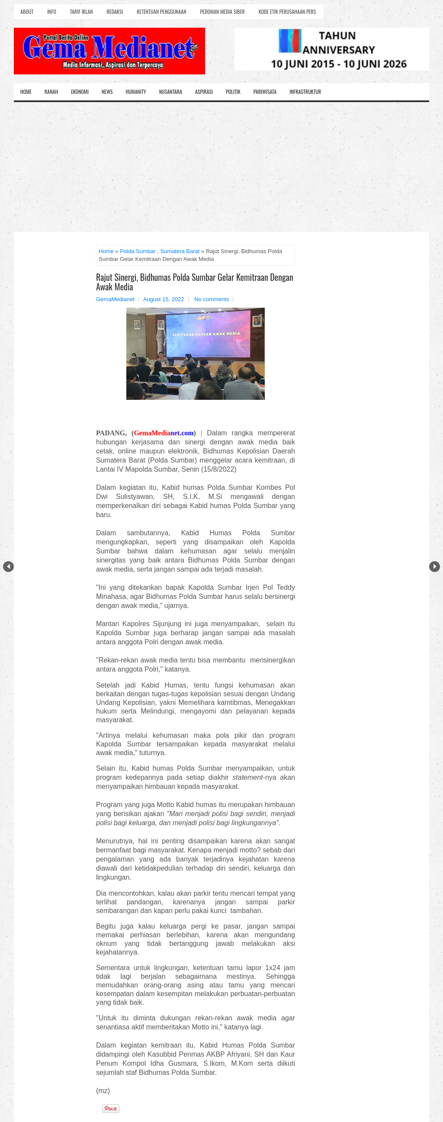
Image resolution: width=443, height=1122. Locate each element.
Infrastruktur (305, 91)
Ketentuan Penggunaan (161, 11)
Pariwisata (265, 91)
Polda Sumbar (137, 251)
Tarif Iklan (81, 11)
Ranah (51, 91)
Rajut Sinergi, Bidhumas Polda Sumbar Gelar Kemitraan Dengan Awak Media (194, 281)
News (107, 91)
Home (26, 91)
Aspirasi (204, 91)
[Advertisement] (221, 167)
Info (51, 11)
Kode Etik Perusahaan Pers (287, 11)
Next (434, 566)
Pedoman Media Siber (222, 11)
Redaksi (115, 11)
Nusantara (170, 91)
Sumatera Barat (179, 251)
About (26, 11)
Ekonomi (80, 91)
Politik (233, 91)
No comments (211, 299)
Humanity (136, 91)
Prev (8, 566)
